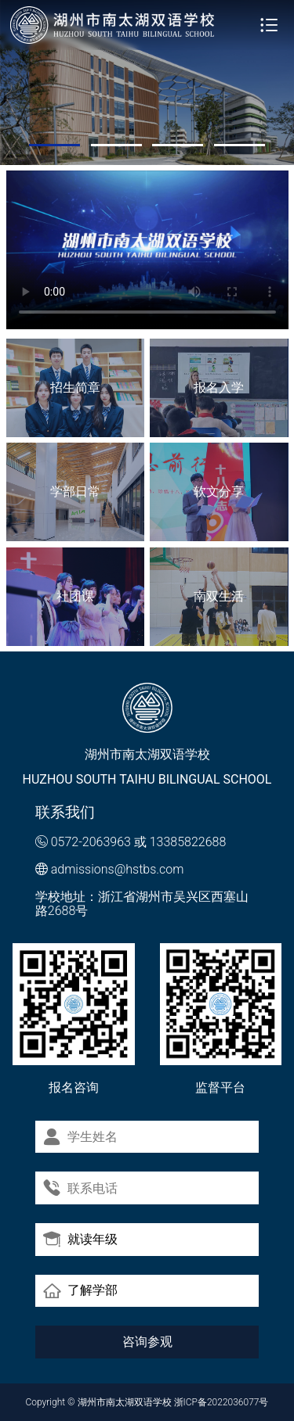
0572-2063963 (91, 841)
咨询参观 (147, 1341)
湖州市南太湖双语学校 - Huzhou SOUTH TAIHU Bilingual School (113, 25)
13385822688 (188, 841)
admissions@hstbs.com (117, 869)
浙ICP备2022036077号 (221, 1402)
